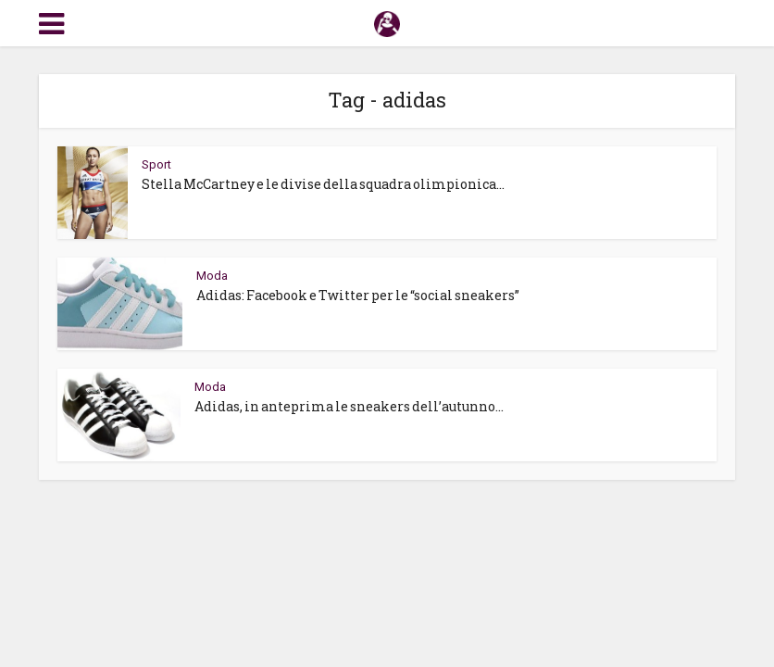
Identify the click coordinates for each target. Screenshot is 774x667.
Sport (156, 164)
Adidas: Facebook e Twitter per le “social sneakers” (357, 295)
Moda (212, 276)
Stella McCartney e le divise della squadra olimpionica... (323, 184)
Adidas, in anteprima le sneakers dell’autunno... (349, 406)
